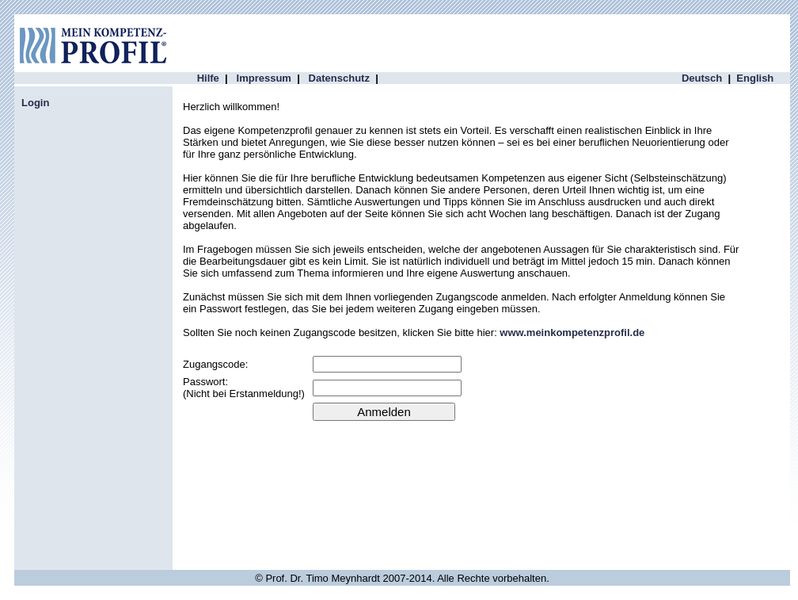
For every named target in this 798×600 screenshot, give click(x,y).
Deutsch (702, 78)
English (754, 78)
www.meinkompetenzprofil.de (572, 332)
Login (35, 103)
